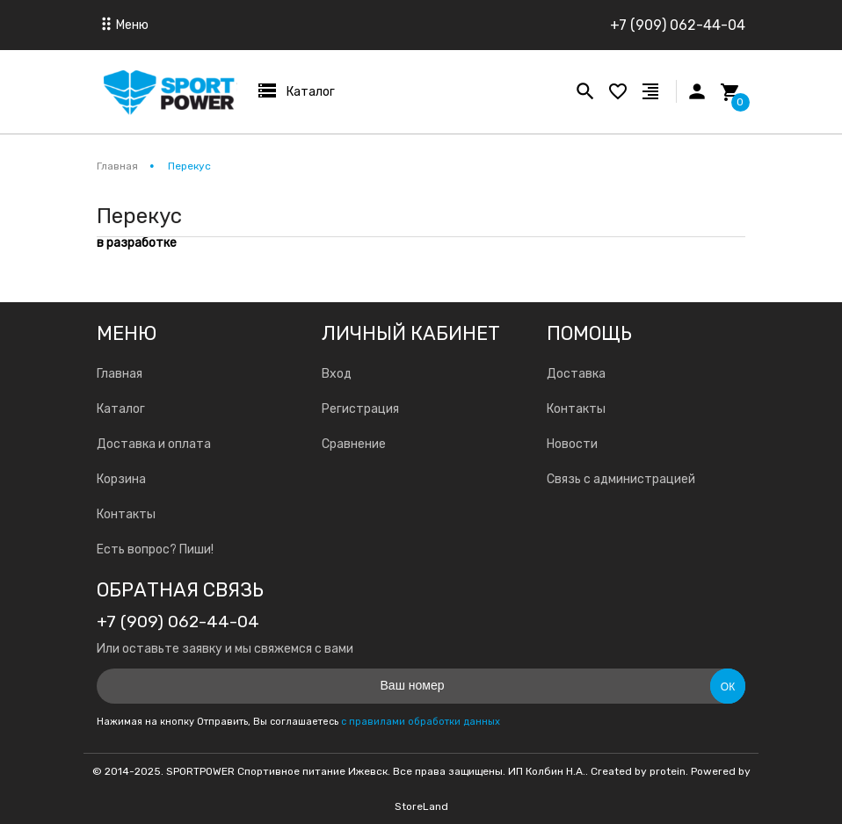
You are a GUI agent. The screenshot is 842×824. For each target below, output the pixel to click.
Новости (572, 444)
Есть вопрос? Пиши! (155, 549)
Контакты (126, 514)
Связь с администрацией (621, 479)
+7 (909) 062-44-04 (677, 25)
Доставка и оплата (154, 444)
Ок (728, 687)
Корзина (121, 479)
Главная (119, 373)
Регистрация (360, 408)
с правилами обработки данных (420, 721)
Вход (337, 373)
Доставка (576, 373)
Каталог (121, 408)
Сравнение (354, 444)
